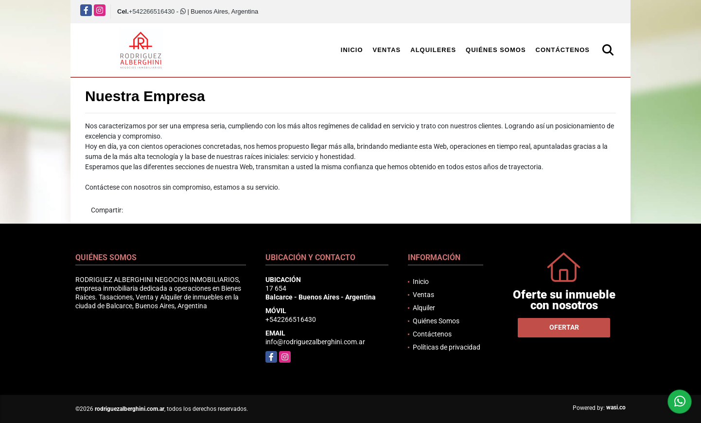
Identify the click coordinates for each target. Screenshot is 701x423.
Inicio (352, 49)
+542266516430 (152, 11)
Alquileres (433, 49)
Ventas (387, 49)
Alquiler (424, 308)
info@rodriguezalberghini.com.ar (315, 342)
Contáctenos (563, 49)
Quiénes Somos (496, 49)
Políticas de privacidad (446, 347)
